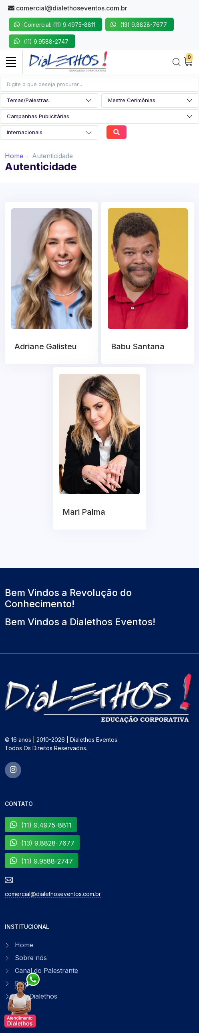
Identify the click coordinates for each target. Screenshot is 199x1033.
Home (14, 156)
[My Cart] (188, 62)
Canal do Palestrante (46, 971)
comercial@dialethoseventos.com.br (67, 8)
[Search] (177, 62)
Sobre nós (31, 958)
